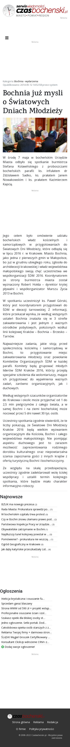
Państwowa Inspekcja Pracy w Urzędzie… (26, 524)
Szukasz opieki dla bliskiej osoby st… (23, 618)
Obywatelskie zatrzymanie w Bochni (23, 529)
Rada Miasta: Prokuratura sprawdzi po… (25, 509)
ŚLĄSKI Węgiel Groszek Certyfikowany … (25, 637)
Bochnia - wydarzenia (26, 81)
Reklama (38, 722)
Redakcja (52, 722)
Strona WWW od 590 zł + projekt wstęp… (26, 608)
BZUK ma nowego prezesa (18, 504)
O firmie (21, 729)
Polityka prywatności (41, 729)
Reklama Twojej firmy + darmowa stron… (26, 632)
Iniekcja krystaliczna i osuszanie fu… (23, 598)
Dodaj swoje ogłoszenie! (18, 647)
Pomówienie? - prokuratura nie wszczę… (26, 539)
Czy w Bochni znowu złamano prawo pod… (27, 519)
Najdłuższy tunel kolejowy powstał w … (25, 534)
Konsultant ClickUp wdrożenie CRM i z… (25, 642)
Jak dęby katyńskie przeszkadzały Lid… (24, 549)
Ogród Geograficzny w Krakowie (21, 544)
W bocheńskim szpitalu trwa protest (23, 514)
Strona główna (21, 722)
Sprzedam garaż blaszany (16, 603)
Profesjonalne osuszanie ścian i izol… (23, 613)
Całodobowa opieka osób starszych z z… (26, 627)
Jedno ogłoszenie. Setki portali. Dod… (23, 622)
